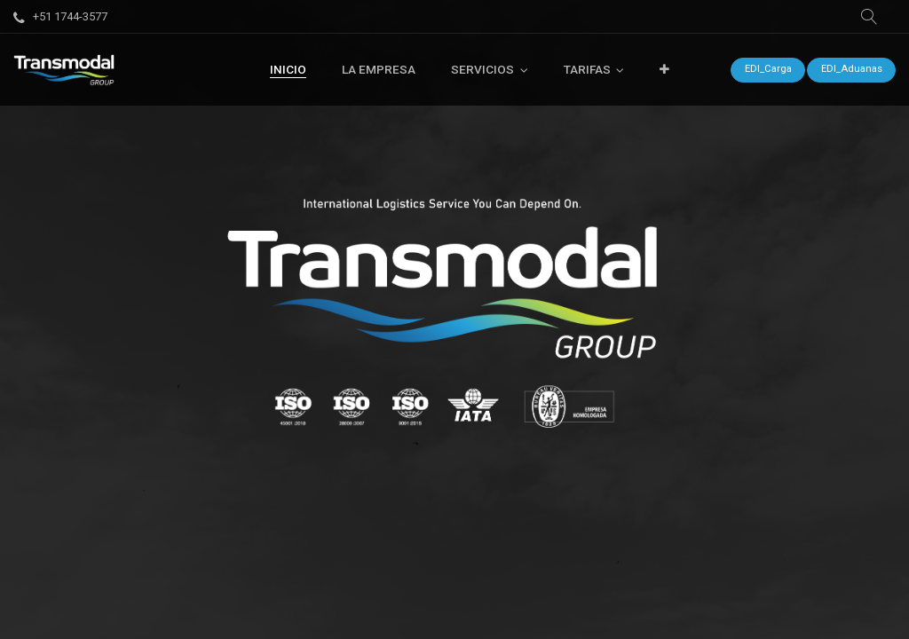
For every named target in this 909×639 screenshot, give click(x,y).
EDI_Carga (768, 69)
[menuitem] (288, 69)
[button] (869, 16)
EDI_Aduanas (851, 69)
